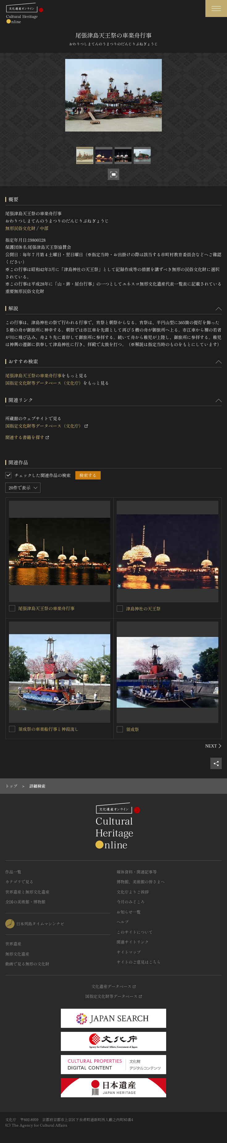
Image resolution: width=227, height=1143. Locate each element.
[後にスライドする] (213, 746)
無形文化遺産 (17, 954)
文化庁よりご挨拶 (133, 892)
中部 (44, 228)
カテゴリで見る (19, 882)
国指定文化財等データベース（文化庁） (44, 383)
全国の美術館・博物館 (25, 902)
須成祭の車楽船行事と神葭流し (48, 729)
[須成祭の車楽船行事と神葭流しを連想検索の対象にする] (12, 729)
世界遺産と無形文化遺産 (27, 892)
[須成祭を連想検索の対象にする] (120, 729)
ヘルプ (123, 922)
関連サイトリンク (133, 942)
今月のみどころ (131, 902)
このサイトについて (135, 932)
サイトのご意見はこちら (139, 962)
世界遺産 (13, 944)
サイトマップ (129, 952)
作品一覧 (13, 872)
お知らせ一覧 (129, 912)
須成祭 (132, 729)
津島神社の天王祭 (143, 608)
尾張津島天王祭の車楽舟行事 (33, 375)
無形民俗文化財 (20, 228)
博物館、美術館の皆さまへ (141, 882)
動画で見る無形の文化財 (27, 964)
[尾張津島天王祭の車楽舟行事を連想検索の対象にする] (12, 608)
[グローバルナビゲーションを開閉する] (216, 8)
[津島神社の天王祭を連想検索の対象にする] (120, 608)
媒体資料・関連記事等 (137, 872)
